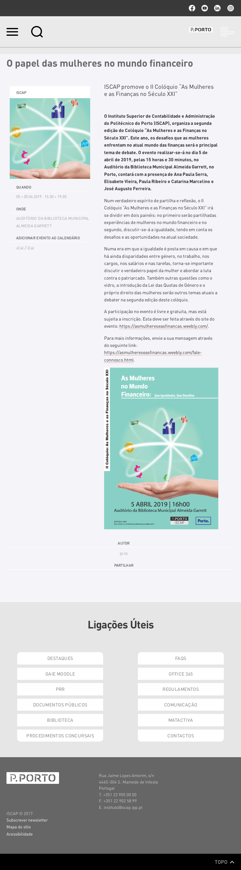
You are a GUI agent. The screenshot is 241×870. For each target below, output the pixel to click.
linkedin (217, 8)
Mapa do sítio (18, 826)
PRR (60, 689)
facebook (192, 8)
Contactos (180, 735)
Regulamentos (181, 689)
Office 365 (181, 674)
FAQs (181, 658)
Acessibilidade (19, 834)
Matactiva (180, 720)
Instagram (230, 8)
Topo (225, 862)
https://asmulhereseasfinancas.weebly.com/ (163, 326)
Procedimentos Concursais (60, 735)
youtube (204, 8)
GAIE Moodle (60, 674)
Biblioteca (60, 720)
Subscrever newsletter (27, 820)
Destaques (60, 658)
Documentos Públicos (60, 704)
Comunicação (181, 704)
